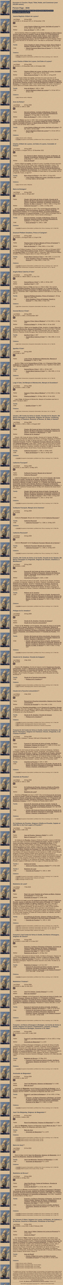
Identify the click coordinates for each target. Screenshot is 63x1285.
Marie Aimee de (31, 75)
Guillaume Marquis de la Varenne (46, 441)
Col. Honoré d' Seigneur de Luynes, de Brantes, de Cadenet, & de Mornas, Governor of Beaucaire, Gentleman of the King (42, 157)
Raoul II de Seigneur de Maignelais (38, 1122)
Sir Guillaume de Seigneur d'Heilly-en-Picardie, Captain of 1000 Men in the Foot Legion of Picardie (37, 753)
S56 (17, 879)
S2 (17, 267)
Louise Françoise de (37, 1242)
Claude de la (32, 585)
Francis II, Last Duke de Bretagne (34, 1038)
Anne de (29, 30)
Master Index (31, 10)
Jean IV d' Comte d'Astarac (35, 991)
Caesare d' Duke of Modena (34, 321)
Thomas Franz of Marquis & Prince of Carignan (41, 243)
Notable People (44, 10)
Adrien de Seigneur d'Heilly (37, 865)
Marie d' (29, 837)
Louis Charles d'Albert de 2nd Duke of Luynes (41, 26)
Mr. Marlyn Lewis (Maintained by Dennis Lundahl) (36, 1281)
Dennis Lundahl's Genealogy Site (21, 12)
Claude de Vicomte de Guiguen (38, 621)
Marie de (30, 117)
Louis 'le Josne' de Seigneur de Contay (36, 842)
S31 (17, 55)
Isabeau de (41, 841)
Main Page (15, 10)
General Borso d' (53, 251)
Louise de (27, 1051)
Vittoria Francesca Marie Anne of (38, 48)
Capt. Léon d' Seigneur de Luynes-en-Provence (41, 1231)
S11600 (18, 1139)
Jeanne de (29, 1235)
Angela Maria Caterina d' (29, 251)
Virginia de (29, 324)
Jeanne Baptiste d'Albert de (37, 90)
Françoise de (36, 670)
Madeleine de (29, 169)
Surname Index (23, 10)
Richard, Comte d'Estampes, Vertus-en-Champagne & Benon (32, 1090)
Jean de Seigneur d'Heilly (35, 835)
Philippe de (31, 434)
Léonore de (33, 213)
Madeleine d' (30, 747)
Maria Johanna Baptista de (23, 39)
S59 (17, 686)
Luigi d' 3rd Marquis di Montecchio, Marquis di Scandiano (36, 328)
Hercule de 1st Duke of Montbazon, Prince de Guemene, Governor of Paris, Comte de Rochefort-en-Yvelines (37, 81)
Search (51, 10)
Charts (37, 10)
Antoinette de (48, 849)
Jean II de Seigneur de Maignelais (38, 1083)
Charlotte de (31, 578)
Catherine (30, 205)
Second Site (35, 1283)
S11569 (18, 56)
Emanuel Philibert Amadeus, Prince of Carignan (28, 288)
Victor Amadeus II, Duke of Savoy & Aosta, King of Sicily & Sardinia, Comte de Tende (37, 33)
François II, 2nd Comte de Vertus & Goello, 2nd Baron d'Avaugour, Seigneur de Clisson (41, 744)
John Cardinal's (29, 1283)
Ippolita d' (20, 252)
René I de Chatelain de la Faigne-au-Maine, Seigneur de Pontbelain (35, 848)
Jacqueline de (46, 843)
